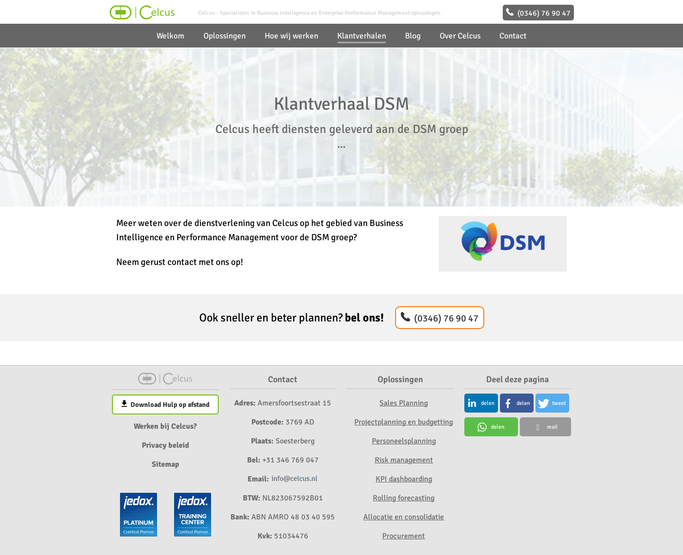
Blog (413, 36)
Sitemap (165, 464)
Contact (512, 36)
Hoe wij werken (291, 36)
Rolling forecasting (403, 498)
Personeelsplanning (404, 441)
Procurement (403, 536)
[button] (481, 403)
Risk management (404, 460)
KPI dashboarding (404, 479)
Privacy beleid (165, 445)
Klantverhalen (361, 36)
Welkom (171, 36)
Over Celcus (460, 36)
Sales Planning (403, 403)
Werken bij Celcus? (165, 426)
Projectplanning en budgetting (403, 422)
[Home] (141, 17)
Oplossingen (224, 36)
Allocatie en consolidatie (403, 517)
